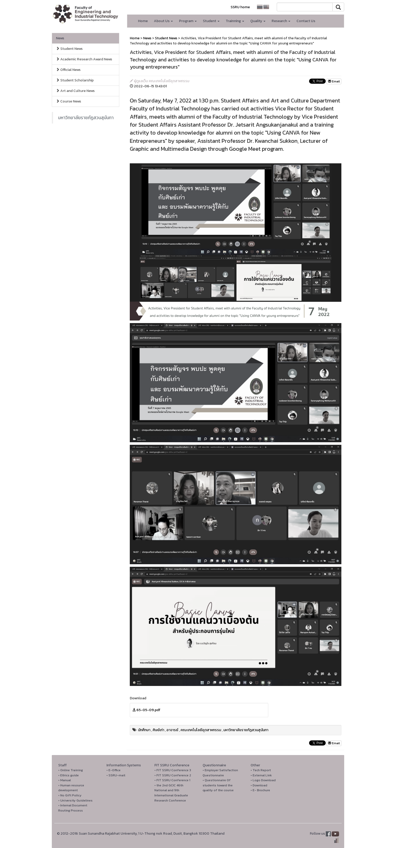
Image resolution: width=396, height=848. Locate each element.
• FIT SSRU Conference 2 (172, 775)
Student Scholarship (75, 80)
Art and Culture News (75, 90)
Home (143, 21)
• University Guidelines (75, 800)
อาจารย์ (172, 730)
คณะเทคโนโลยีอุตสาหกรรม (201, 730)
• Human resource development (71, 788)
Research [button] (281, 21)
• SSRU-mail (115, 775)
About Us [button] (163, 21)
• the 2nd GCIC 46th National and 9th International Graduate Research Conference (171, 793)
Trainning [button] (235, 21)
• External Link (261, 775)
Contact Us (305, 21)
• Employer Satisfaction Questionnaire (220, 773)
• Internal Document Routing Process (72, 808)
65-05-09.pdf (148, 710)
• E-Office (113, 770)
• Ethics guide (68, 775)
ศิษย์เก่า (158, 730)
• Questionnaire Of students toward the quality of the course (218, 785)
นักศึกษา (144, 730)
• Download (259, 785)
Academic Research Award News (84, 59)
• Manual (64, 780)
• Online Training (70, 770)
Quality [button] (257, 21)
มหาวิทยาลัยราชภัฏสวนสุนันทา (86, 117)
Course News (68, 101)
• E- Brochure (260, 790)
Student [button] (211, 21)
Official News (68, 69)
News (60, 38)
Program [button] (188, 21)
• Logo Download (263, 780)
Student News (69, 48)
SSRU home (240, 7)
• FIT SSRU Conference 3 (172, 770)
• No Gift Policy (70, 795)
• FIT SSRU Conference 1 (172, 780)
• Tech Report (261, 770)
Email (334, 81)
